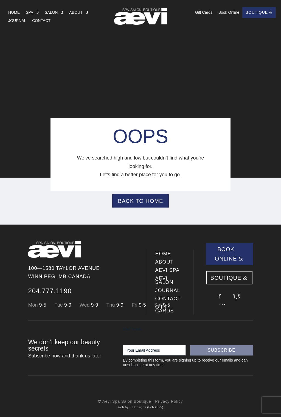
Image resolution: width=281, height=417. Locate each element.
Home (14, 12)
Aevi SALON (164, 280)
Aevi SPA (167, 270)
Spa (29, 12)
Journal (17, 21)
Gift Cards (203, 12)
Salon (51, 12)
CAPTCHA (132, 329)
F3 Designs (138, 407)
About (75, 12)
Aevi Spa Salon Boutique (126, 401)
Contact (41, 21)
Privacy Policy (169, 401)
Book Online (228, 12)
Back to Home (140, 201)
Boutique (257, 12)
